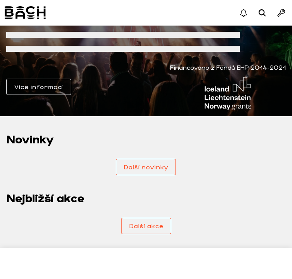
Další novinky (146, 166)
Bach (26, 12)
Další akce (146, 225)
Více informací (38, 86)
